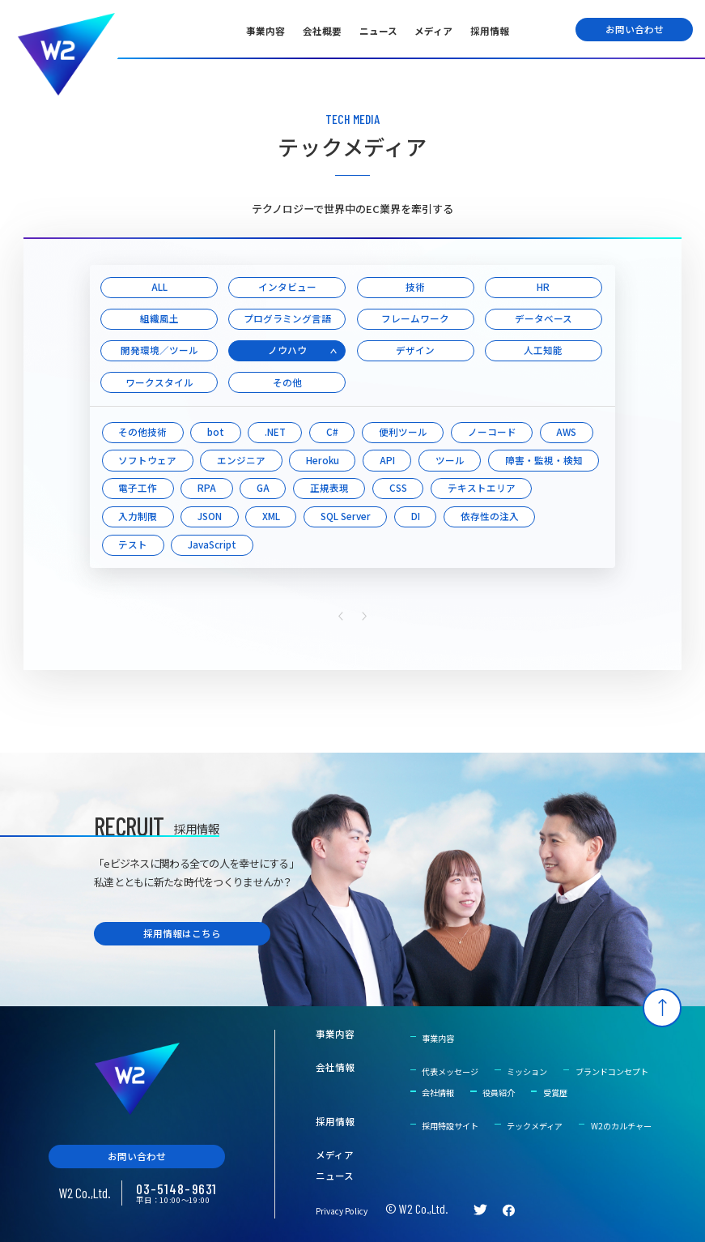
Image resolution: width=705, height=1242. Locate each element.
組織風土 (159, 318)
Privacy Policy (341, 1211)
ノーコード (492, 431)
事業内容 (265, 30)
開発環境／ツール (159, 350)
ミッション (527, 1071)
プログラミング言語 (287, 318)
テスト (132, 544)
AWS (566, 431)
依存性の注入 (490, 516)
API (387, 460)
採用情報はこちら (182, 933)
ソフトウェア (147, 460)
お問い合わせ (634, 29)
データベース (543, 318)
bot (215, 431)
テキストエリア (482, 487)
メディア (433, 30)
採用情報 (489, 30)
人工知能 (543, 350)
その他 (287, 382)
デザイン (415, 350)
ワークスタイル (159, 382)
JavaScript (212, 544)
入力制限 (137, 516)
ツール (450, 460)
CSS (398, 487)
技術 (415, 286)
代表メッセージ (450, 1071)
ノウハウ (287, 350)
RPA (206, 487)
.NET (275, 431)
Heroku (322, 460)
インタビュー (287, 286)
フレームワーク (415, 318)
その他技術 (142, 431)
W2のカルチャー (621, 1126)
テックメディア (535, 1126)
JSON (209, 516)
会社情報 (335, 1068)
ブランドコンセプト (611, 1071)
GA (263, 487)
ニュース (378, 30)
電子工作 (137, 487)
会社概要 (322, 30)
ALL (159, 286)
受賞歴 (555, 1092)
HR (543, 286)
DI (415, 516)
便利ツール (403, 431)
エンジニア (241, 460)
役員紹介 (498, 1092)
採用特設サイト (450, 1126)
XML (271, 516)
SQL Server (346, 516)
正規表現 (329, 487)
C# (332, 431)
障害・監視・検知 (544, 460)
